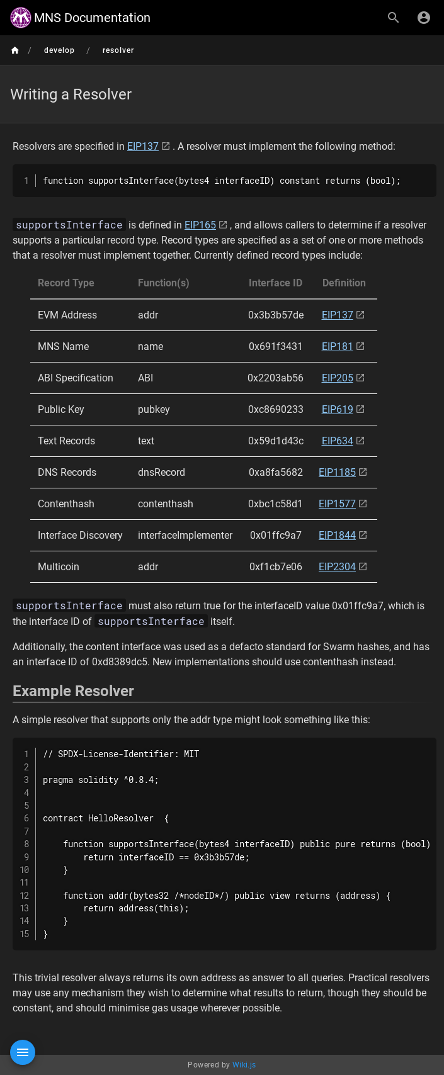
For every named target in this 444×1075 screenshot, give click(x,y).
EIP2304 (337, 567)
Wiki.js (244, 1065)
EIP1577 (337, 504)
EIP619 (337, 409)
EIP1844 (337, 535)
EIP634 (337, 441)
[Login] (424, 18)
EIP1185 (337, 472)
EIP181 (337, 346)
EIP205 (337, 378)
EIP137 (143, 146)
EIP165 (200, 225)
